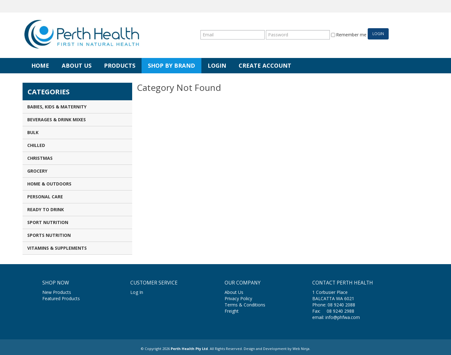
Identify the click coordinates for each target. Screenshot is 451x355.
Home (40, 65)
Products (119, 65)
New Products (56, 292)
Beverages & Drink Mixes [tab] (56, 120)
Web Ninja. (301, 348)
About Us (76, 65)
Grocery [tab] (37, 171)
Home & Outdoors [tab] (49, 184)
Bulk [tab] (33, 132)
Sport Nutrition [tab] (47, 222)
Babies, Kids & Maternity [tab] (56, 107)
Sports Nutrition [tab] (49, 235)
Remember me (348, 35)
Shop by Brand (171, 65)
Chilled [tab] (36, 145)
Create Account (265, 65)
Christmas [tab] (40, 158)
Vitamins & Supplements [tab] (57, 248)
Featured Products (61, 298)
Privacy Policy (238, 298)
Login (217, 65)
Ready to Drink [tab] (45, 209)
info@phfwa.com (342, 317)
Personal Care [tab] (45, 197)
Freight (232, 311)
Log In (136, 292)
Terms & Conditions (245, 305)
